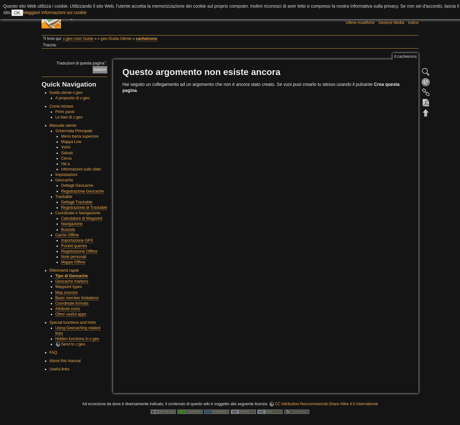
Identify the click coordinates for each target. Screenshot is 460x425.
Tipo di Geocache (71, 276)
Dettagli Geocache (77, 185)
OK (17, 12)
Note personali (73, 256)
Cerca (66, 158)
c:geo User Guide (78, 38)
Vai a (65, 164)
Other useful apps (70, 314)
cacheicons (146, 38)
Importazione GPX (77, 240)
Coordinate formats (71, 303)
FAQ (53, 352)
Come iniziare (61, 106)
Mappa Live (71, 142)
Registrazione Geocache (82, 191)
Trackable (63, 196)
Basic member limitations (77, 298)
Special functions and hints (73, 322)
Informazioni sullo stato (81, 169)
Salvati (67, 153)
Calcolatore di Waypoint (81, 218)
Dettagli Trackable (76, 202)
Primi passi (64, 112)
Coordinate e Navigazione (77, 213)
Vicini (65, 147)
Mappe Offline (73, 262)
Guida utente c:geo (66, 92)
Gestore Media (391, 22)
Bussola (68, 229)
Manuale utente (63, 125)
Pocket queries (74, 246)
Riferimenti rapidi (64, 270)
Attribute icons (67, 309)
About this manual (65, 361)
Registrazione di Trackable (84, 207)
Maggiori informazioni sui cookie (55, 12)
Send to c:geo (73, 344)
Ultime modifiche (360, 22)
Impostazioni (66, 174)
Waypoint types (68, 287)
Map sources (66, 292)
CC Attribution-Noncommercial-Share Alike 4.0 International (326, 404)
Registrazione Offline (79, 251)
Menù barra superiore (79, 136)
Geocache (64, 180)
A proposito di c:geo (72, 98)
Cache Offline (67, 235)
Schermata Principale (73, 131)
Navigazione (71, 224)
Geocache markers (71, 281)
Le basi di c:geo (69, 117)
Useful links (60, 369)
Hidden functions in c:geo (77, 339)
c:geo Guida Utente (115, 38)
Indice (413, 22)
